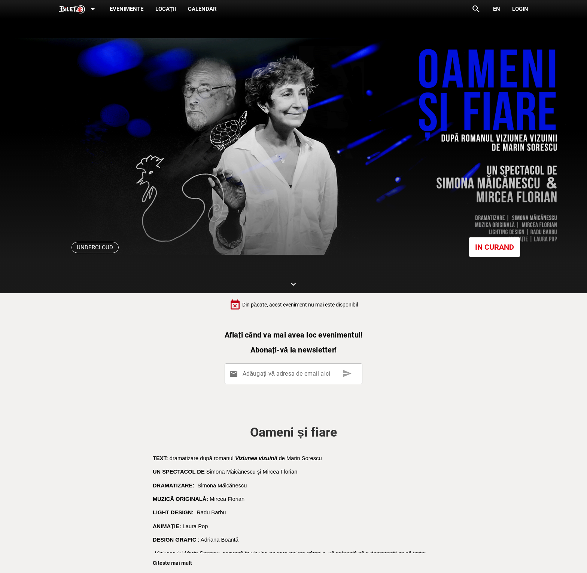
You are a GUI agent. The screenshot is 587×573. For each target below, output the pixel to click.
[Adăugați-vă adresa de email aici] (295, 373)
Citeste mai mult (172, 563)
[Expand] (78, 9)
